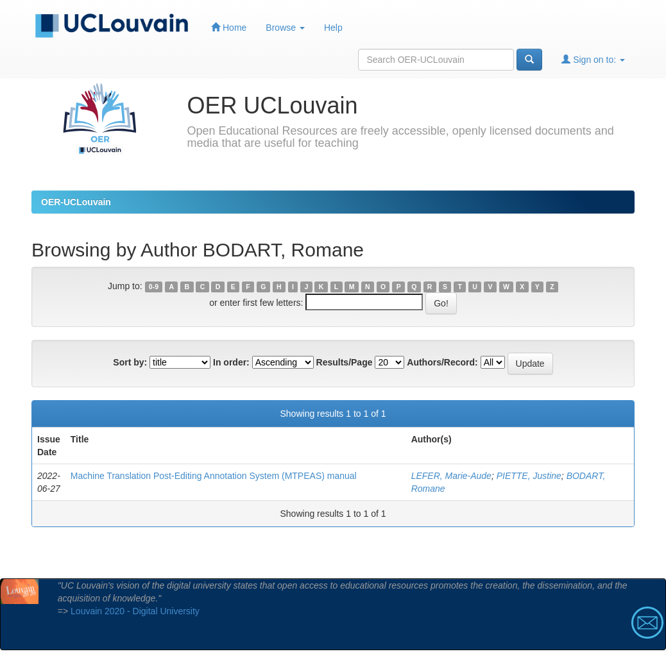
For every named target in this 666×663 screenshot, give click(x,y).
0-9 (153, 286)
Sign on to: (593, 59)
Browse (285, 27)
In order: (231, 362)
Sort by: (130, 362)
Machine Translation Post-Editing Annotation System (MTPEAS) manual (214, 476)
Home (228, 27)
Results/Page (344, 362)
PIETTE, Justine (529, 476)
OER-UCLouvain (76, 202)
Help (333, 27)
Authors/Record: (442, 362)
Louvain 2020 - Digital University (135, 611)
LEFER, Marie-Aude (451, 476)
